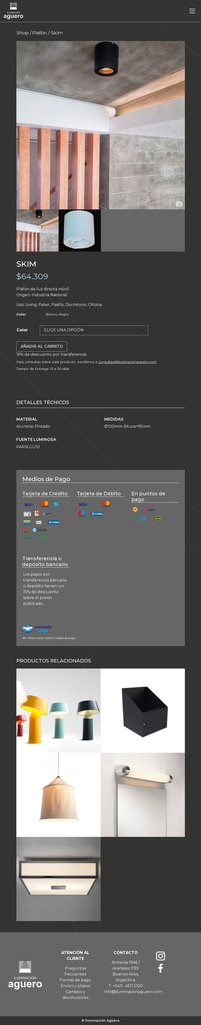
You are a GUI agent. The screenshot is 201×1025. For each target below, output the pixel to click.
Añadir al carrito (42, 346)
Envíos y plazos (75, 986)
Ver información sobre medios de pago (49, 638)
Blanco (51, 314)
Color (22, 330)
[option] (100, 125)
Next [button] (171, 135)
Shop (22, 33)
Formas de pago (75, 980)
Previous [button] (30, 135)
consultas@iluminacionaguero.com (127, 362)
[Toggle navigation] (192, 11)
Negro (64, 314)
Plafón (39, 33)
